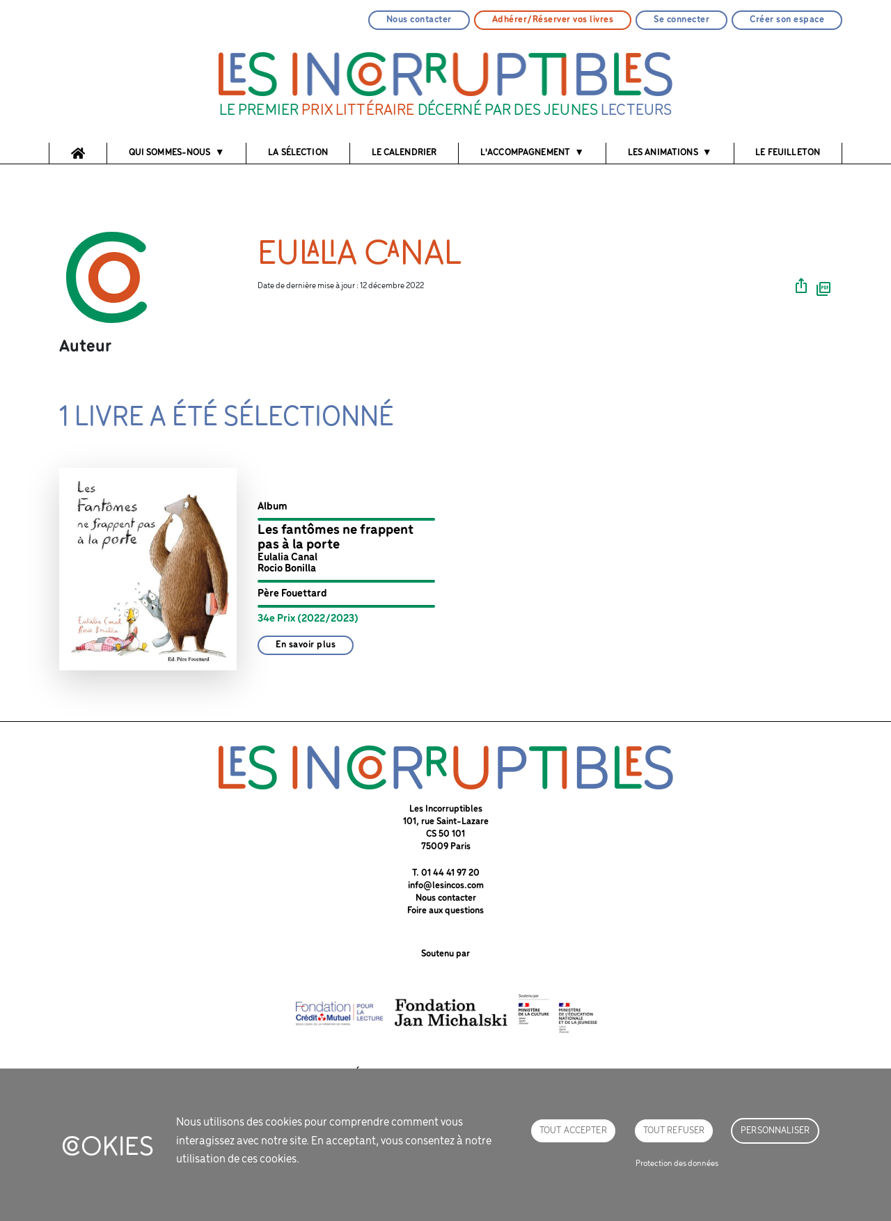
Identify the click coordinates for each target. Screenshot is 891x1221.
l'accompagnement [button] (525, 153)
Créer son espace (787, 20)
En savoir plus (306, 645)
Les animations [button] (663, 153)
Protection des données (677, 1163)
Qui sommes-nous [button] (170, 153)
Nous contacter (419, 20)
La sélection (298, 153)
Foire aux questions (445, 911)
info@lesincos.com (446, 886)
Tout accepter (573, 1131)
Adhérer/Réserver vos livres (553, 20)
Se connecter (681, 20)
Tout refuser (674, 1131)
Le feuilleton (787, 153)
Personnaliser (775, 1131)
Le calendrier (404, 153)
